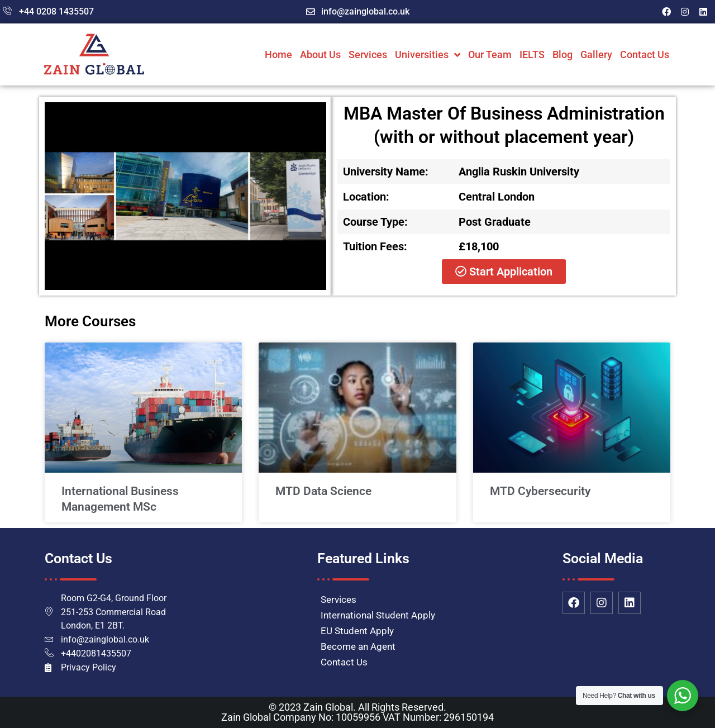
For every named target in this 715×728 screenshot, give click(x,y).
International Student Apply (378, 615)
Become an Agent (358, 646)
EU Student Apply (357, 630)
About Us (320, 54)
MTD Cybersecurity (540, 491)
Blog (562, 54)
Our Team (490, 54)
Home (278, 54)
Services (368, 54)
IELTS (532, 54)
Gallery (596, 54)
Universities (427, 54)
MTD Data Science (323, 491)
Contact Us (644, 54)
